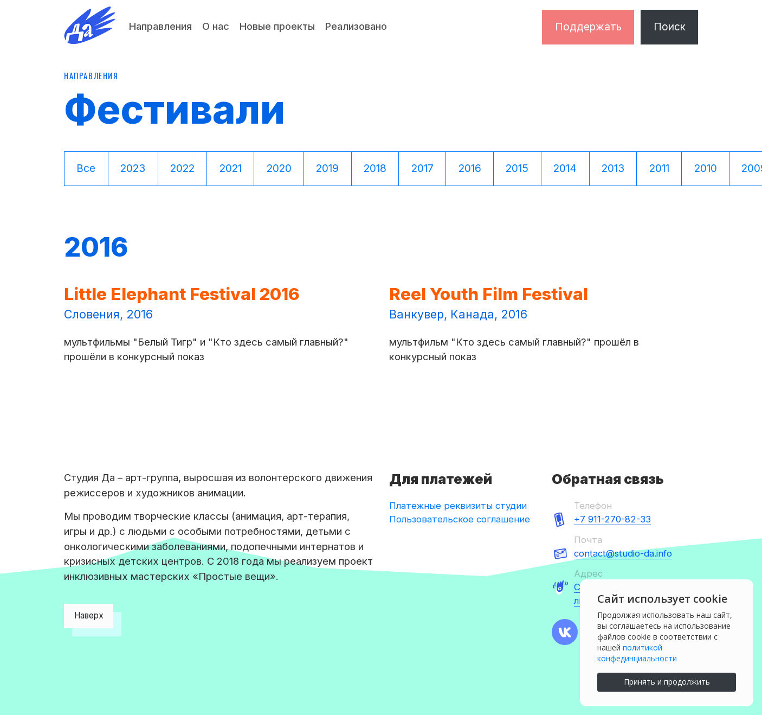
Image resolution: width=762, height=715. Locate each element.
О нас (215, 26)
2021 (230, 168)
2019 (327, 168)
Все (85, 168)
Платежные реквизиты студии (458, 505)
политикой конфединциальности (637, 652)
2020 (279, 168)
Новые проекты (277, 26)
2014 (565, 168)
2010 (705, 168)
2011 (659, 168)
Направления (160, 26)
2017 (422, 168)
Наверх (89, 615)
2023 (132, 168)
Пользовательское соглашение (459, 519)
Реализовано (356, 26)
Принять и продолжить (667, 681)
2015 (517, 168)
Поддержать (588, 26)
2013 (613, 168)
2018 (375, 168)
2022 (182, 168)
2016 (470, 168)
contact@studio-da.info (623, 553)
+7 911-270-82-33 (612, 519)
